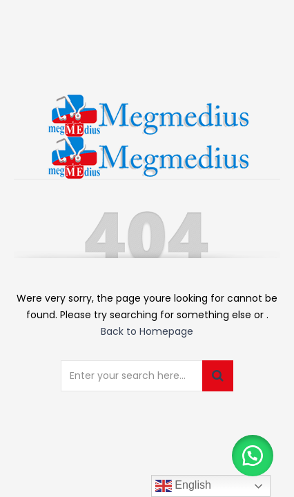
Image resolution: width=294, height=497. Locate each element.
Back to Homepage (147, 331)
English (183, 486)
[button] (252, 455)
